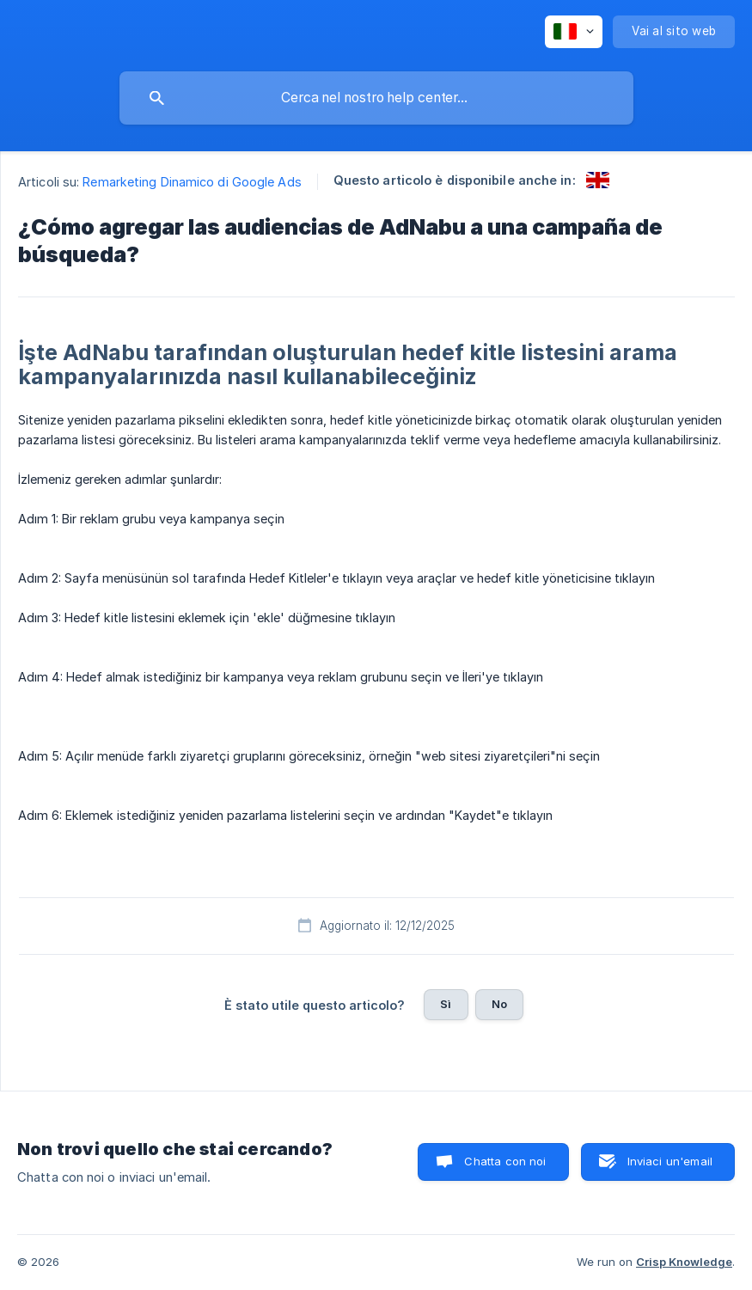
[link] (597, 180)
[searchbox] (376, 98)
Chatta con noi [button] (505, 1161)
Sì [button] (445, 1004)
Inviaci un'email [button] (669, 1161)
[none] (573, 31)
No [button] (499, 1004)
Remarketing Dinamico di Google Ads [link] (192, 181)
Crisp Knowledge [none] (684, 1262)
